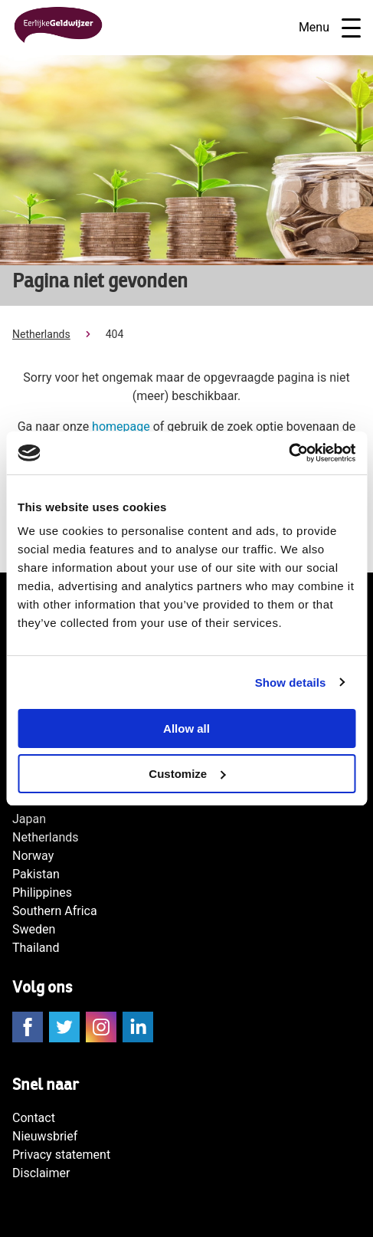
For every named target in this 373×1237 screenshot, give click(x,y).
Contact (33, 1118)
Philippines (42, 892)
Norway (33, 855)
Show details (290, 682)
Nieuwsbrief (44, 1136)
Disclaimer (41, 1173)
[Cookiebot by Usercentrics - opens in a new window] (288, 453)
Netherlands (41, 334)
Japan (29, 819)
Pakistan (36, 874)
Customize (187, 773)
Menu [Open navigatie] (330, 28)
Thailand (35, 947)
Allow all (186, 728)
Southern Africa (54, 911)
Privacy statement (61, 1154)
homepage (121, 426)
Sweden (33, 929)
